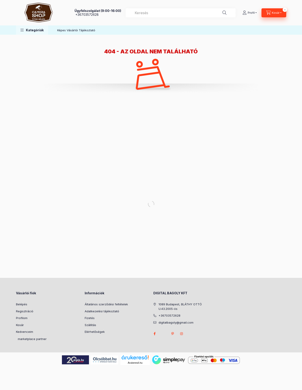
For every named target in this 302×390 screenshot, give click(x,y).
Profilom (21, 318)
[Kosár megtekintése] (273, 12)
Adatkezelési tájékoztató (102, 311)
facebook (154, 333)
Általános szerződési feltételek (106, 304)
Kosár (20, 325)
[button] (32, 30)
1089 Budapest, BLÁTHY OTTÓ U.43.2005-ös (180, 306)
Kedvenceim (24, 331)
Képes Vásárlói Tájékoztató (76, 30)
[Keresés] (224, 13)
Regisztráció (24, 311)
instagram (181, 333)
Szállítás (90, 325)
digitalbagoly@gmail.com (176, 322)
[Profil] (249, 12)
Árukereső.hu (135, 362)
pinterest (172, 333)
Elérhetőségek (95, 331)
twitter (163, 333)
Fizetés (90, 318)
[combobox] (181, 12)
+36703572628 (87, 14)
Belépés (21, 304)
